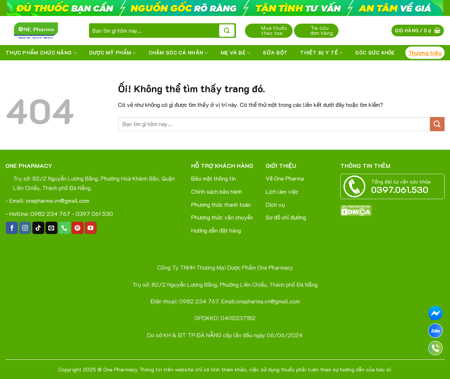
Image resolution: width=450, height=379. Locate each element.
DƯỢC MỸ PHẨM (112, 52)
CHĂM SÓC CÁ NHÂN (178, 52)
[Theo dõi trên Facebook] (12, 228)
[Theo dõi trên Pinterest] (78, 228)
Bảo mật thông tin (213, 178)
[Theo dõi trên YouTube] (91, 228)
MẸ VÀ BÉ (236, 52)
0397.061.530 (399, 189)
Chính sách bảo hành (216, 191)
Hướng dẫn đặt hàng (216, 230)
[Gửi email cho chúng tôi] (51, 228)
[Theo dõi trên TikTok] (38, 228)
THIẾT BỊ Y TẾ (321, 52)
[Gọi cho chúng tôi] (65, 228)
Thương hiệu (425, 52)
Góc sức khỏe (375, 52)
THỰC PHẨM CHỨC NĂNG (41, 52)
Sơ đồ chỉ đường (286, 217)
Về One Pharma (285, 178)
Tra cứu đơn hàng (321, 30)
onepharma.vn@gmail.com (57, 200)
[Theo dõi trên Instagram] (25, 228)
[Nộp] (226, 30)
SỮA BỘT (275, 52)
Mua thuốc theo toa (274, 30)
